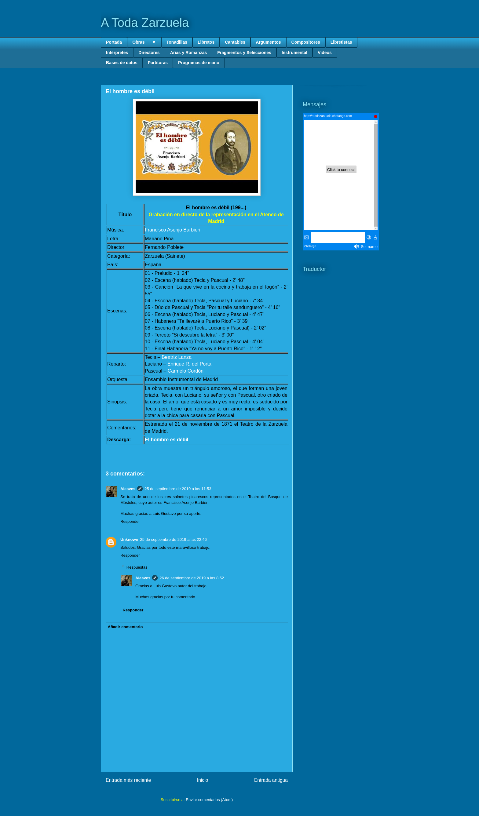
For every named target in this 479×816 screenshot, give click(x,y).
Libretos (206, 42)
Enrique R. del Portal (190, 363)
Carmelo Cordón (185, 370)
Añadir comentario (125, 627)
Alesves (127, 488)
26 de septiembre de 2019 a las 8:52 (191, 578)
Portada (114, 42)
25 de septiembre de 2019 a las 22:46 (173, 539)
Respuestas (137, 567)
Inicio (202, 780)
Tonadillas (176, 42)
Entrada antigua (271, 780)
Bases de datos (121, 62)
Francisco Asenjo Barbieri (172, 229)
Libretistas (341, 42)
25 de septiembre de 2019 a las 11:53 (177, 488)
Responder (130, 521)
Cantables (235, 42)
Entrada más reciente (128, 780)
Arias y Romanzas (188, 52)
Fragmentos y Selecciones (244, 52)
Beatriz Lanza (177, 357)
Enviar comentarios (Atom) (209, 799)
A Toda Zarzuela (145, 22)
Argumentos (268, 42)
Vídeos (325, 52)
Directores (148, 52)
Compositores (305, 42)
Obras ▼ (144, 42)
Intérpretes (117, 52)
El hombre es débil (166, 439)
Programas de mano (198, 62)
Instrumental (294, 52)
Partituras (158, 62)
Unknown (129, 539)
